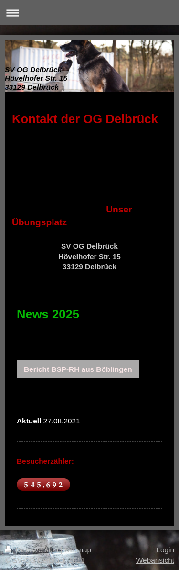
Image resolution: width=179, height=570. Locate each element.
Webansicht (155, 560)
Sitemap (77, 550)
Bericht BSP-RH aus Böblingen (78, 369)
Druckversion (32, 550)
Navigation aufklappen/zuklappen (89, 12)
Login (165, 550)
